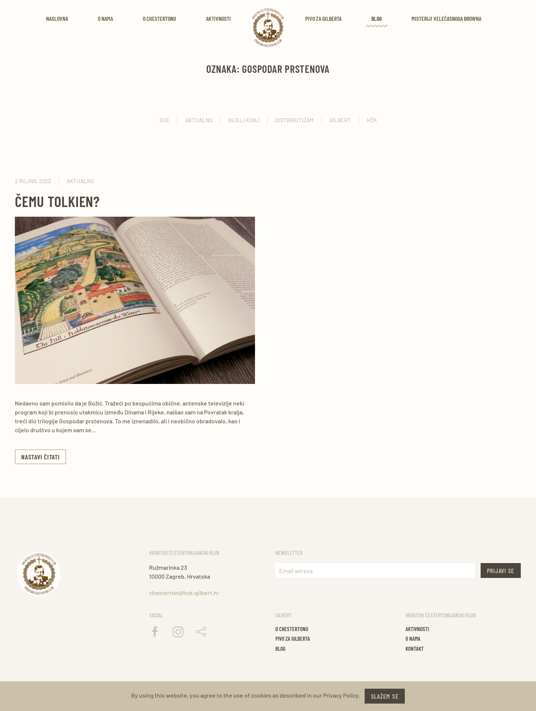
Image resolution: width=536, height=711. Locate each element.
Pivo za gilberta (292, 638)
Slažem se (385, 696)
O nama (105, 18)
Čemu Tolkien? (57, 201)
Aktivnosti (218, 18)
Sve (164, 120)
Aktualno (199, 120)
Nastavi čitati (40, 457)
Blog (376, 18)
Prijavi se (501, 570)
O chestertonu (291, 629)
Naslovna (57, 18)
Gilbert (340, 120)
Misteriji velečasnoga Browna (446, 18)
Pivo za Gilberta (323, 18)
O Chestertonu (159, 18)
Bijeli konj (243, 120)
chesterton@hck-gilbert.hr (184, 592)
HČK (372, 120)
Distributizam (294, 120)
